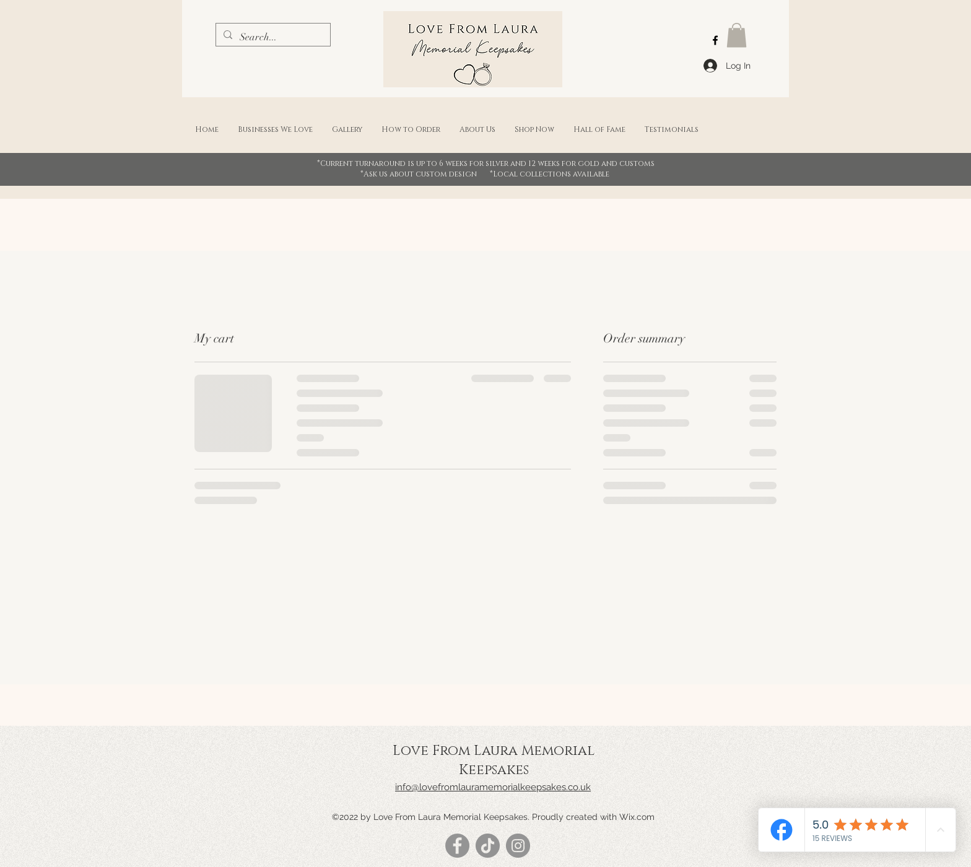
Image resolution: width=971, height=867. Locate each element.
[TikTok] (488, 846)
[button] (736, 35)
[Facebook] (715, 40)
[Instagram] (518, 846)
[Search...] (272, 37)
